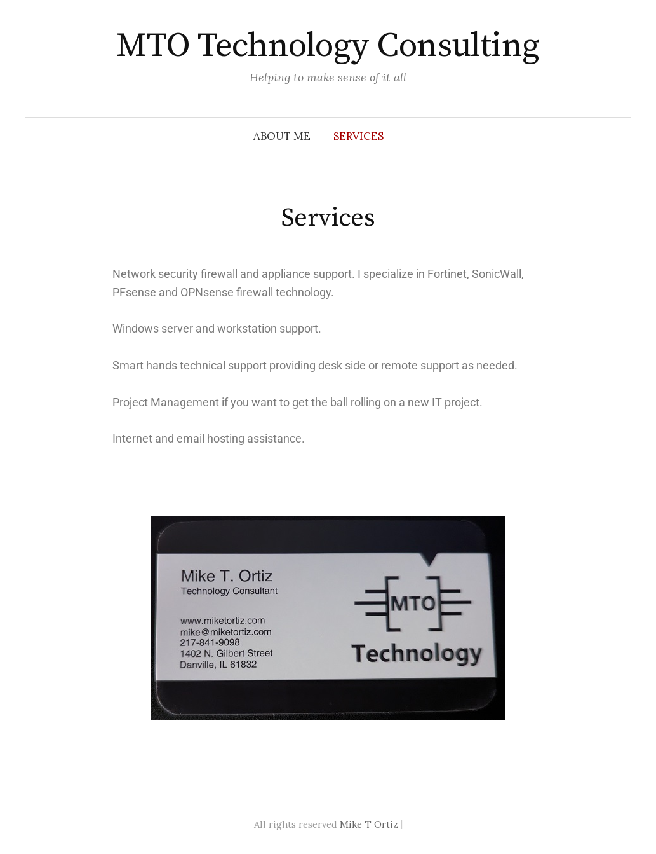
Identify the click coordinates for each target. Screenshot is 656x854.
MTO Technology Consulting (328, 45)
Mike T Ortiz (369, 824)
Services (358, 136)
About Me (282, 136)
